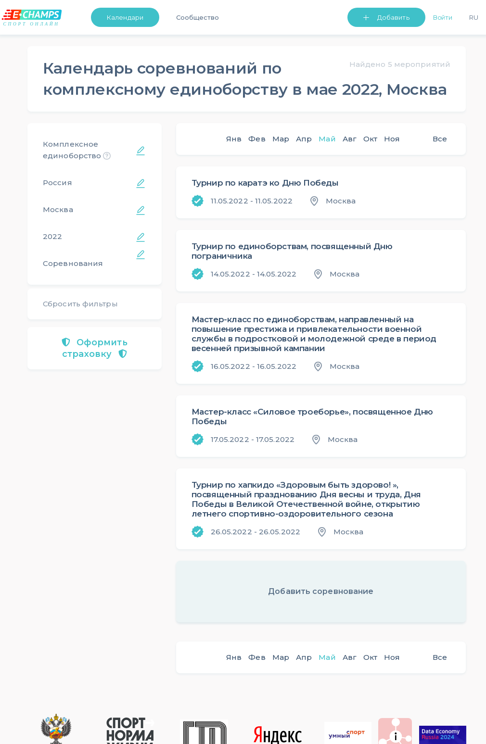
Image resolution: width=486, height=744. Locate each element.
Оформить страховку (95, 348)
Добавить (393, 17)
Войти (443, 17)
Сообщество (197, 17)
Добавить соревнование (320, 591)
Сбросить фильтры (80, 303)
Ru (473, 17)
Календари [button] (125, 17)
